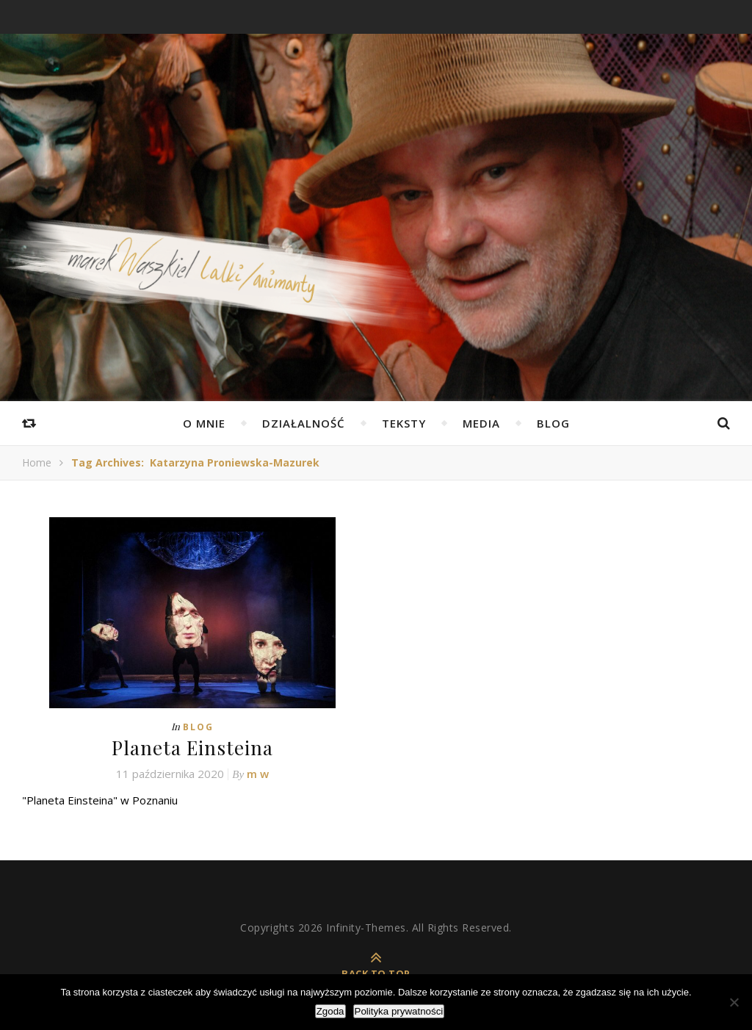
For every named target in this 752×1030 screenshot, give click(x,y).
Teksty (404, 423)
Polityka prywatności (399, 1011)
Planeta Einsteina (192, 747)
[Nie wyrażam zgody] (733, 1002)
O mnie (204, 423)
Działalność (303, 423)
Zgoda (330, 1011)
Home (36, 462)
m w (258, 773)
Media (481, 423)
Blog (553, 423)
